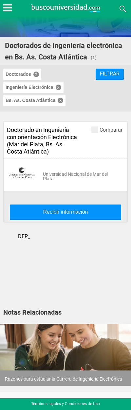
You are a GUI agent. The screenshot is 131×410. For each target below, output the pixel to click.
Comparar (106, 129)
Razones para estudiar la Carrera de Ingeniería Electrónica (63, 379)
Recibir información (65, 212)
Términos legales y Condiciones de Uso (65, 404)
